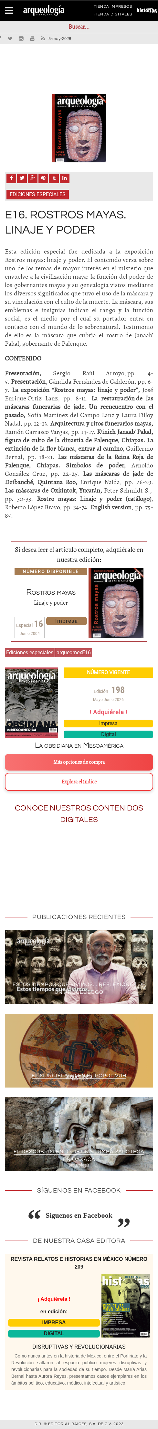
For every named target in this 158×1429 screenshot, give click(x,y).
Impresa (66, 621)
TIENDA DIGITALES (113, 15)
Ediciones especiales (38, 195)
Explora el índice (79, 782)
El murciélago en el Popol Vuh (79, 1076)
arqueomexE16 (74, 653)
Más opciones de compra (79, 762)
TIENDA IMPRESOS (113, 8)
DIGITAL (54, 1334)
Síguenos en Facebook (79, 1216)
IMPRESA (54, 1323)
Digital (108, 735)
